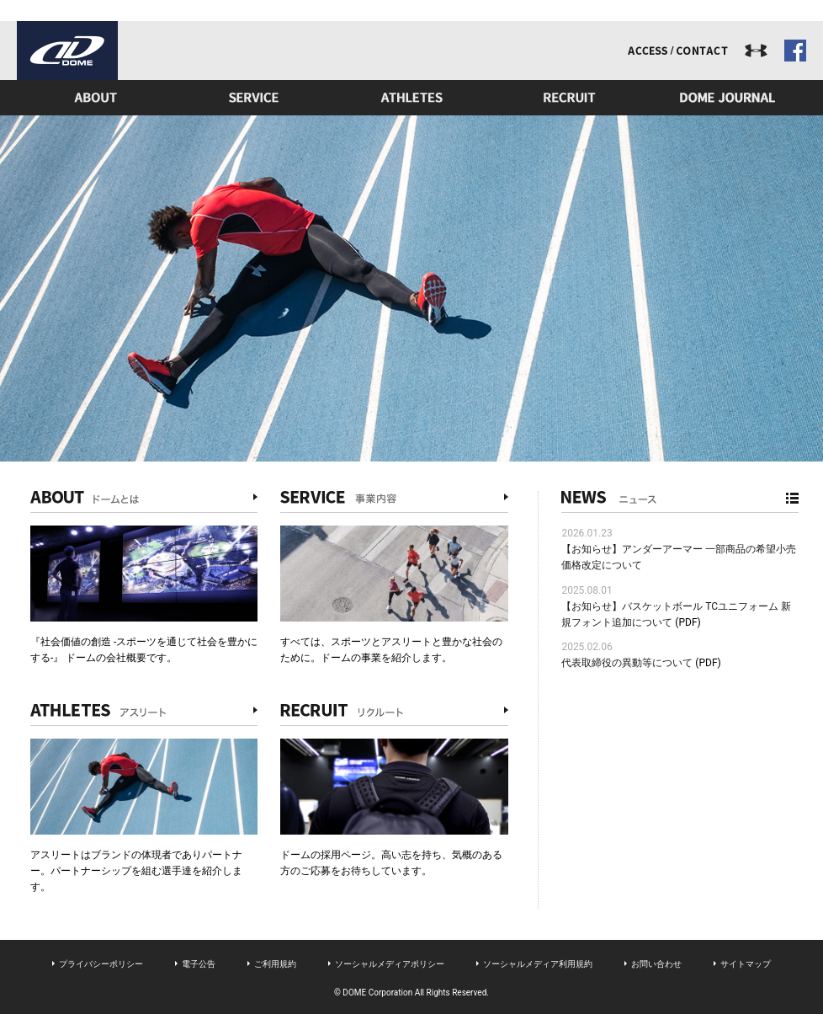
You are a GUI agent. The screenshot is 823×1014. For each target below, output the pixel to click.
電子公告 (198, 964)
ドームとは (96, 97)
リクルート (570, 97)
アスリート (411, 97)
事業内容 (253, 97)
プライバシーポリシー (101, 964)
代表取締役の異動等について (627, 663)
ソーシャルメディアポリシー (389, 964)
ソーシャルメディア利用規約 (537, 964)
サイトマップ (745, 964)
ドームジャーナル (728, 97)
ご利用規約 (275, 964)
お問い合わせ (656, 964)
